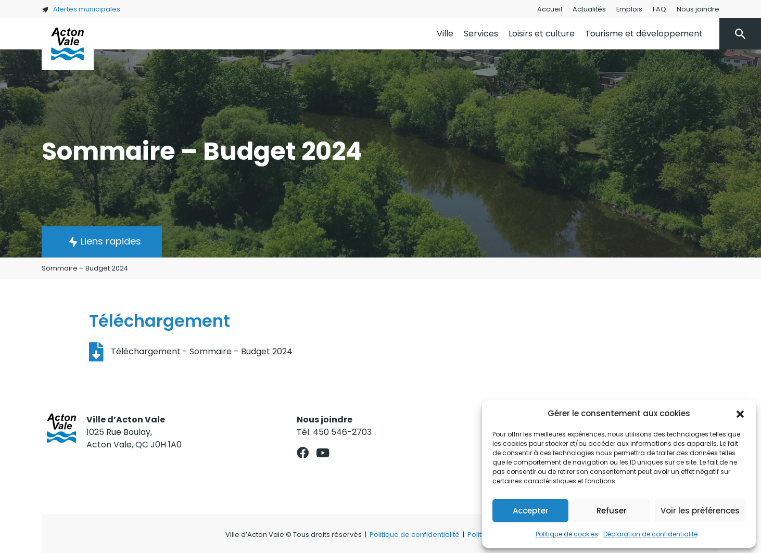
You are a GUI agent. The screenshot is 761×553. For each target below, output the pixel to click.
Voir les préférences (700, 510)
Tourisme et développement (644, 34)
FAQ (659, 9)
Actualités (589, 9)
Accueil (549, 9)
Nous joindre (698, 9)
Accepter (531, 510)
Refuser (612, 510)
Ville (445, 34)
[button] (740, 413)
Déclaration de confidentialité (650, 534)
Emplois (629, 9)
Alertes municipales (81, 9)
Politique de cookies (567, 534)
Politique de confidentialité (415, 534)
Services (481, 34)
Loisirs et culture (542, 34)
